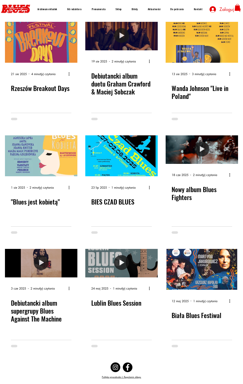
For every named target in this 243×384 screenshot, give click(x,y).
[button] (237, 7)
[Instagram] (115, 367)
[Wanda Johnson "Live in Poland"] (202, 42)
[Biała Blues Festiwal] (202, 269)
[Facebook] (127, 367)
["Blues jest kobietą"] (41, 155)
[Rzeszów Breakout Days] (41, 42)
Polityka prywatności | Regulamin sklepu (121, 377)
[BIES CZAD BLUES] (121, 155)
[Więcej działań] (71, 74)
